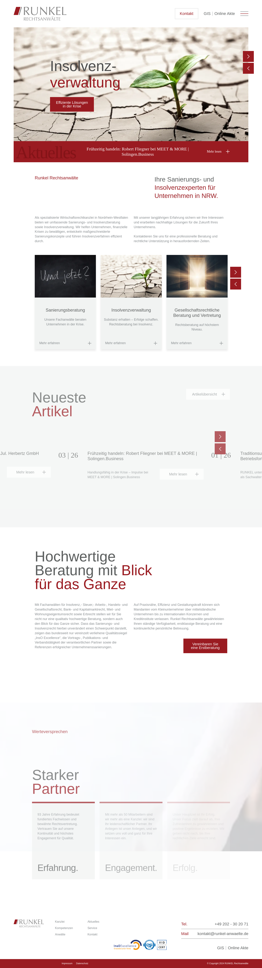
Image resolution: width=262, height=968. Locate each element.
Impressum (67, 963)
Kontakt (186, 13)
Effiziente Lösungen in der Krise (72, 104)
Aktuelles (93, 921)
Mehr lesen (214, 151)
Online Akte (224, 14)
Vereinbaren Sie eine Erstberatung (205, 646)
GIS (207, 14)
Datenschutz (82, 963)
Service (92, 928)
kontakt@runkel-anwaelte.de (223, 933)
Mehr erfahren (49, 343)
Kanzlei (59, 921)
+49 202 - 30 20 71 (231, 924)
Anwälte (60, 934)
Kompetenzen (64, 928)
